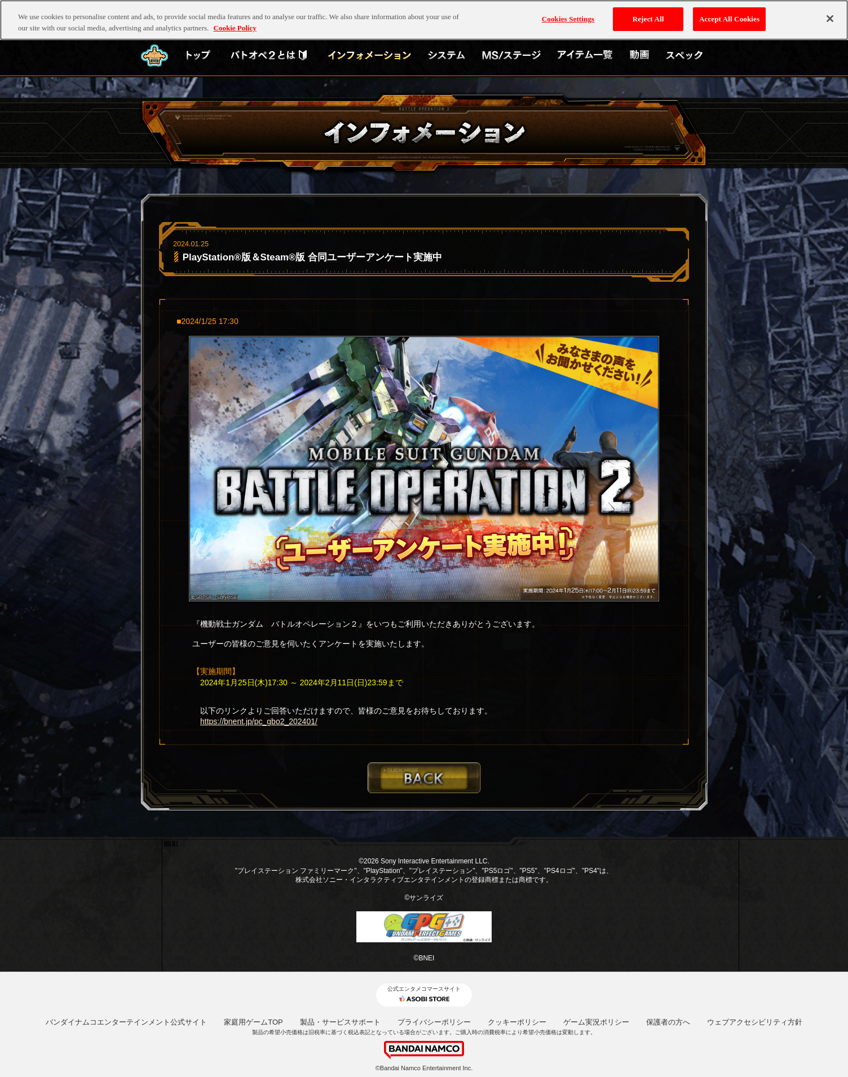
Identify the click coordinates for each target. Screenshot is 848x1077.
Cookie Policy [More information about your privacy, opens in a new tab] (235, 22)
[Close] (830, 13)
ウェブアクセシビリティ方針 (754, 1022)
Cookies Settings (568, 14)
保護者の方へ (668, 1022)
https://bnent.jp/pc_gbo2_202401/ (258, 721)
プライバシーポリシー (434, 1022)
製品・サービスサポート (340, 1022)
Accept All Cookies (729, 14)
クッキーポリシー (517, 1022)
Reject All (648, 14)
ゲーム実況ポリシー (596, 1022)
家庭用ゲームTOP (253, 1022)
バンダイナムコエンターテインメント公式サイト (126, 1022)
